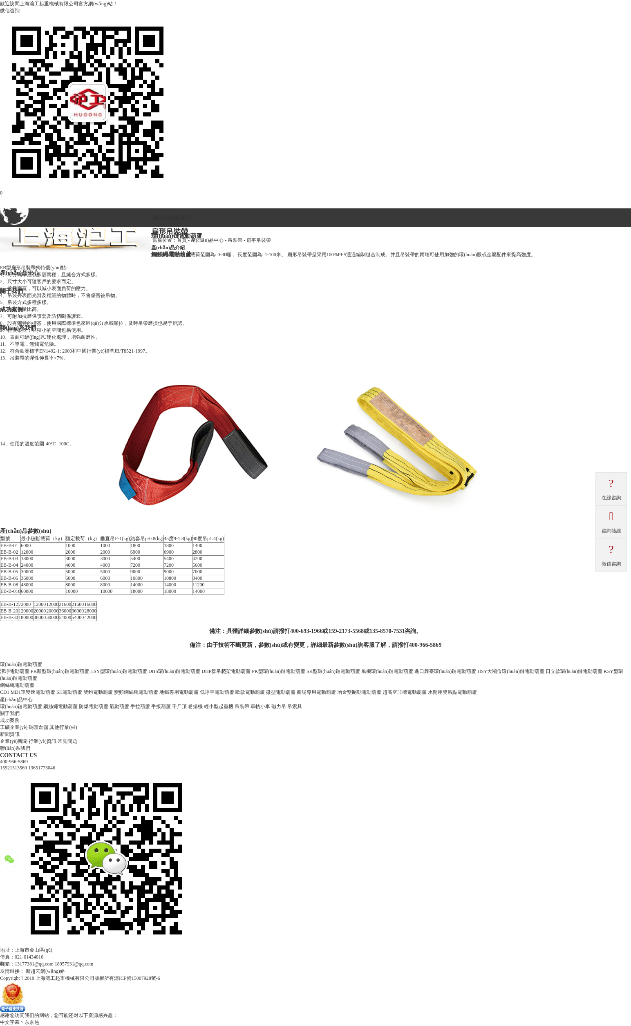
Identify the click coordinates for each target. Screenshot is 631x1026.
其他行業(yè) (63, 727)
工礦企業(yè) (13, 727)
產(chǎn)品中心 (207, 240)
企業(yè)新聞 (13, 741)
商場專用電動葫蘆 (316, 692)
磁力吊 (278, 706)
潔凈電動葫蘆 (14, 671)
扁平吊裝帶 (258, 240)
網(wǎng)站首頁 (171, 217)
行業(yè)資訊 (42, 741)
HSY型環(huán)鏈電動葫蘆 (118, 671)
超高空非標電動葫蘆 (405, 692)
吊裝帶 (235, 240)
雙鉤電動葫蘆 (98, 692)
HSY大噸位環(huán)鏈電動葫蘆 (510, 671)
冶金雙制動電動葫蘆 (359, 692)
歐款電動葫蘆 (250, 692)
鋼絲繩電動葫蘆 (60, 706)
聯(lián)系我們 (15, 748)
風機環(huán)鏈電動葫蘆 (387, 671)
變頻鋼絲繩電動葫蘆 (136, 692)
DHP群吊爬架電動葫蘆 (226, 671)
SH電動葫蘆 (69, 692)
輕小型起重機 (218, 706)
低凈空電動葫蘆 (217, 692)
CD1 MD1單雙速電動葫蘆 (27, 692)
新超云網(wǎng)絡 (45, 971)
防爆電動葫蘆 (93, 706)
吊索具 (294, 706)
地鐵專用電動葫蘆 (179, 692)
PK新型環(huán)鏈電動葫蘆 (60, 671)
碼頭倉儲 (38, 727)
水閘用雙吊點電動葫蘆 (452, 692)
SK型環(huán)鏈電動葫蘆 (333, 671)
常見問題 (67, 741)
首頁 (182, 240)
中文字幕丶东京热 (19, 1022)
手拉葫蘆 (140, 706)
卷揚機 (195, 706)
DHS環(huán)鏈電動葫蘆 (174, 671)
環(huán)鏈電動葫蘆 (21, 706)
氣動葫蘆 (119, 706)
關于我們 (10, 713)
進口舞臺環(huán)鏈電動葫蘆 (445, 671)
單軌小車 (260, 706)
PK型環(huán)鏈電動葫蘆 (278, 671)
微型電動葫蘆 (280, 692)
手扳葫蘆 (161, 706)
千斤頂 (179, 706)
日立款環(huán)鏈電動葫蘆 (574, 671)
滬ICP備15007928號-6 (137, 978)
